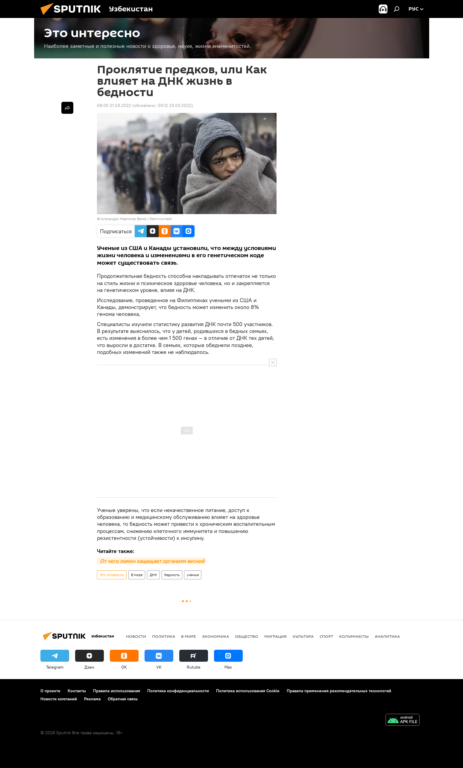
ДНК (153, 574)
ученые (193, 574)
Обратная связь (123, 699)
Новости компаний (58, 699)
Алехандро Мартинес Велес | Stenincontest (136, 218)
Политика (163, 636)
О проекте (50, 690)
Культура (303, 636)
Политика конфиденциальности (178, 690)
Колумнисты (354, 636)
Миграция (275, 636)
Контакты (77, 690)
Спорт (326, 636)
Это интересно (112, 574)
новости (136, 636)
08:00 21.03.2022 (114, 105)
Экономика (215, 636)
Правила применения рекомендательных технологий (339, 690)
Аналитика (387, 636)
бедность (172, 574)
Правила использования (116, 690)
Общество (246, 636)
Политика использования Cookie (248, 690)
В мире (136, 574)
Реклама (92, 699)
